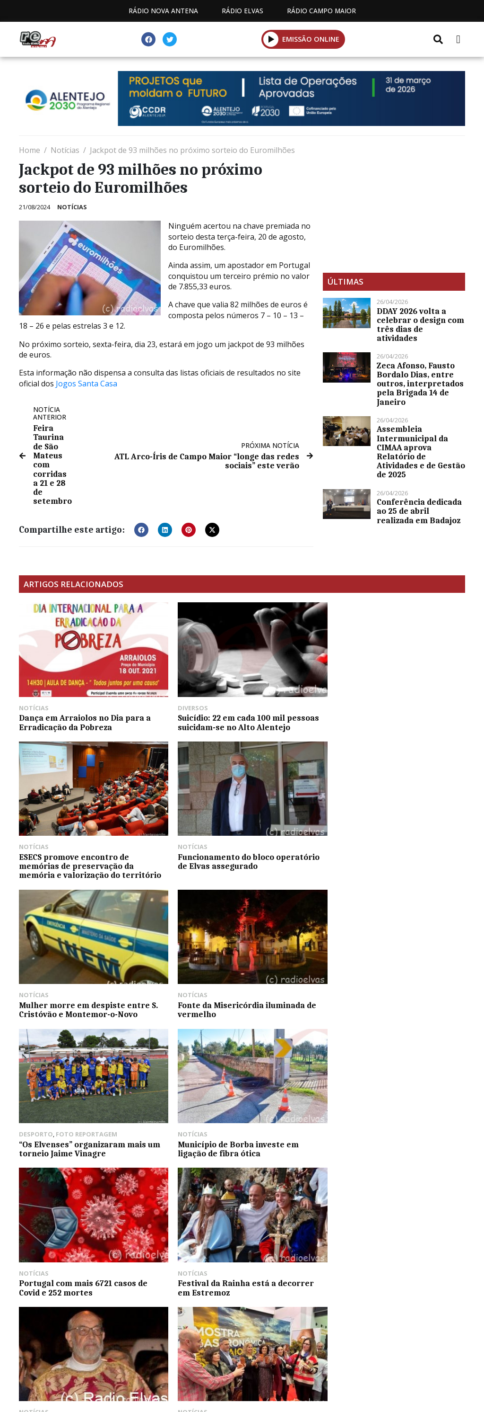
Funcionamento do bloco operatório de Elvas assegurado (90, 861)
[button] (271, 39)
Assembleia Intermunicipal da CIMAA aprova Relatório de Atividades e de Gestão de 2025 (421, 451)
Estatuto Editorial (86, 1316)
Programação (174, 1316)
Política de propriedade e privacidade (365, 1316)
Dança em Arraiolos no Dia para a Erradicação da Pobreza (85, 717)
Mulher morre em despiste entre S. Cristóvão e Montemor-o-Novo (240, 861)
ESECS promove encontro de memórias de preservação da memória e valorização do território (394, 722)
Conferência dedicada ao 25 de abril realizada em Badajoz (419, 511)
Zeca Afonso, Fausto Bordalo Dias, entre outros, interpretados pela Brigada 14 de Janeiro (420, 384)
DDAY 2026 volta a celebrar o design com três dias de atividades (420, 324)
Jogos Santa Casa (86, 383)
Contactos (248, 1316)
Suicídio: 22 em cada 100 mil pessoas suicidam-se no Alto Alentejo (241, 717)
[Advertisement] (394, 204)
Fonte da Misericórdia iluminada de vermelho (392, 861)
